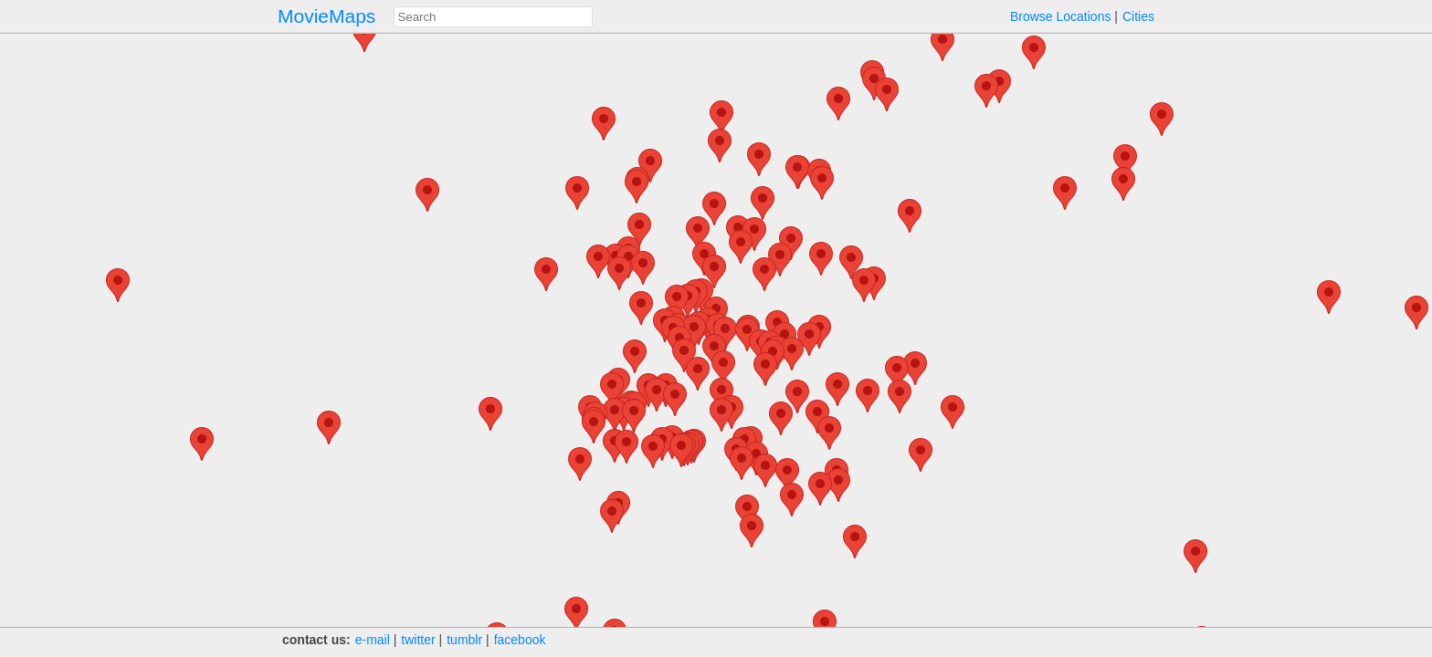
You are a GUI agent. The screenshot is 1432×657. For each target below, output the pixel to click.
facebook (520, 639)
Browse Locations (1060, 16)
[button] (714, 271)
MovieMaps (326, 16)
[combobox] (493, 16)
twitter (418, 639)
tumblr (464, 639)
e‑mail (372, 639)
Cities (1138, 16)
